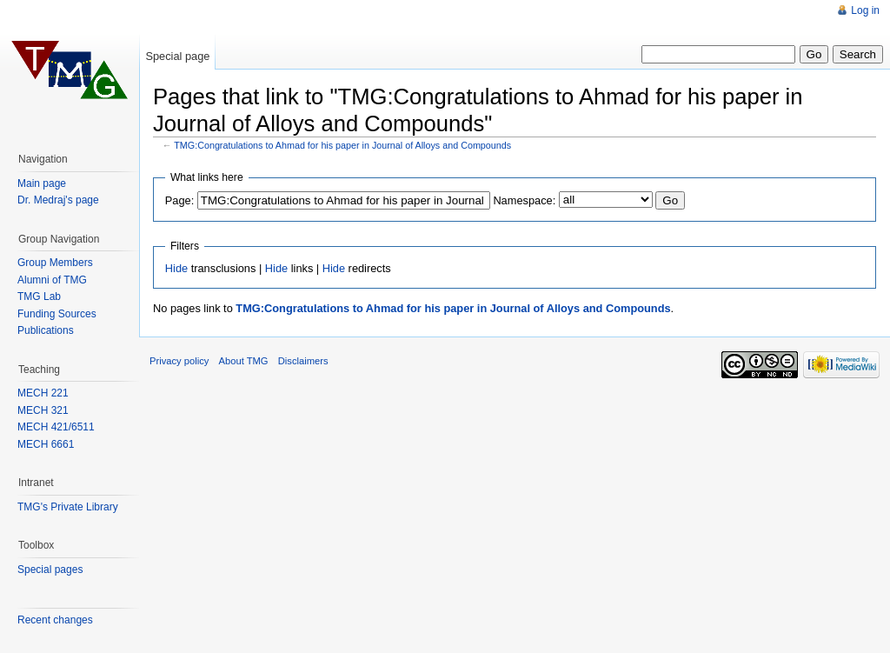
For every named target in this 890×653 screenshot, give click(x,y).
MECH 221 (43, 393)
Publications (45, 330)
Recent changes (55, 620)
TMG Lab (39, 296)
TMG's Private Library (67, 507)
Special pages (50, 569)
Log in (865, 10)
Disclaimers (303, 361)
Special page (177, 56)
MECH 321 (43, 410)
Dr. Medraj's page (58, 200)
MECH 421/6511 (56, 427)
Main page (41, 183)
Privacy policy (179, 361)
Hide (176, 268)
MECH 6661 (45, 444)
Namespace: (524, 200)
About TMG (244, 361)
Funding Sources (56, 314)
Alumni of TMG (52, 280)
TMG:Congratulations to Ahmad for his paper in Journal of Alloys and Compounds (342, 145)
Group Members (55, 263)
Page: (179, 200)
